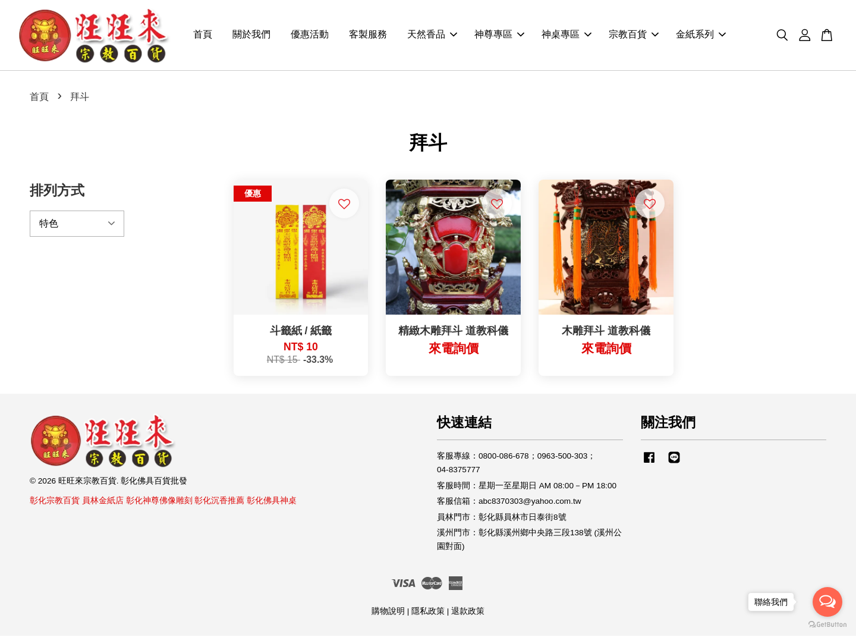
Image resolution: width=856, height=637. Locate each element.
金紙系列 (701, 36)
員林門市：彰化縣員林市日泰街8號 (502, 518)
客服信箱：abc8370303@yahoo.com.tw (509, 502)
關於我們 (251, 36)
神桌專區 (566, 36)
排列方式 (57, 191)
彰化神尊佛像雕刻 (159, 501)
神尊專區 (499, 36)
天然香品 (432, 36)
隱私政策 (428, 612)
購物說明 (388, 612)
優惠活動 (310, 36)
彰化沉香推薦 (219, 501)
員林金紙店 (103, 501)
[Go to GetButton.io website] (827, 625)
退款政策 (467, 612)
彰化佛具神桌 (272, 501)
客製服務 (368, 36)
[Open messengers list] (827, 602)
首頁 (202, 36)
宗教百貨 (634, 36)
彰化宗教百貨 (55, 501)
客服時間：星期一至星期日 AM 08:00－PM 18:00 (526, 486)
